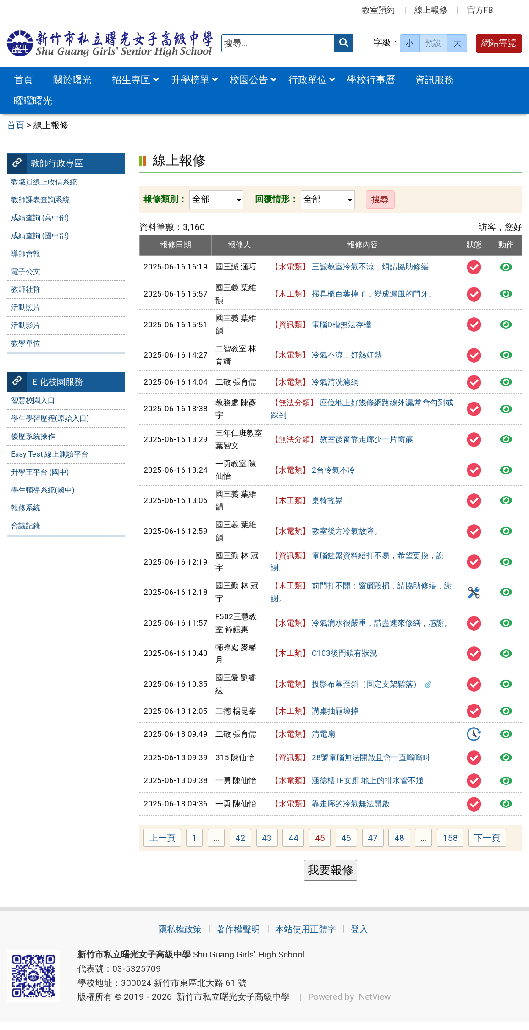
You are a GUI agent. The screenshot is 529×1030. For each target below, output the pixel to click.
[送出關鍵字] (343, 43)
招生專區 (131, 79)
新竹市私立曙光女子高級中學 (231, 1005)
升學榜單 (190, 79)
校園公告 (249, 79)
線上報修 (430, 10)
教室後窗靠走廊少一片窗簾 (342, 441)
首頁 (23, 79)
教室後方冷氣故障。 (326, 532)
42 (243, 846)
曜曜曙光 (33, 100)
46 (349, 846)
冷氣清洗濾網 (314, 383)
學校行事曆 (371, 79)
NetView (374, 1005)
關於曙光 (72, 79)
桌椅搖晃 (307, 502)
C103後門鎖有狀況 (324, 655)
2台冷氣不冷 (313, 471)
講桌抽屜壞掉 (314, 713)
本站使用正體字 (307, 937)
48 (402, 846)
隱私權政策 (172, 937)
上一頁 (162, 845)
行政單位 (307, 79)
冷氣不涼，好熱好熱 (326, 355)
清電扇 (303, 737)
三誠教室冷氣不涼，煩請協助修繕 (350, 267)
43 (270, 846)
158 (453, 846)
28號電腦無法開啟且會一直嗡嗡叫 (350, 762)
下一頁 (487, 845)
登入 (367, 937)
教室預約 (378, 10)
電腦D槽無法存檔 (321, 325)
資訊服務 (434, 79)
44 (296, 846)
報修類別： (165, 199)
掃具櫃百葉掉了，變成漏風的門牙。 (353, 294)
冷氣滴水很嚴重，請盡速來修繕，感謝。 (361, 624)
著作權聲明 (236, 937)
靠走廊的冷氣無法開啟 (330, 810)
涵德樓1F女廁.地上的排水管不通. (348, 786)
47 (376, 846)
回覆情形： (276, 199)
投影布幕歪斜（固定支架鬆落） (351, 686)
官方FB (480, 10)
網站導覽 (498, 43)
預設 (433, 43)
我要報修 (330, 877)
